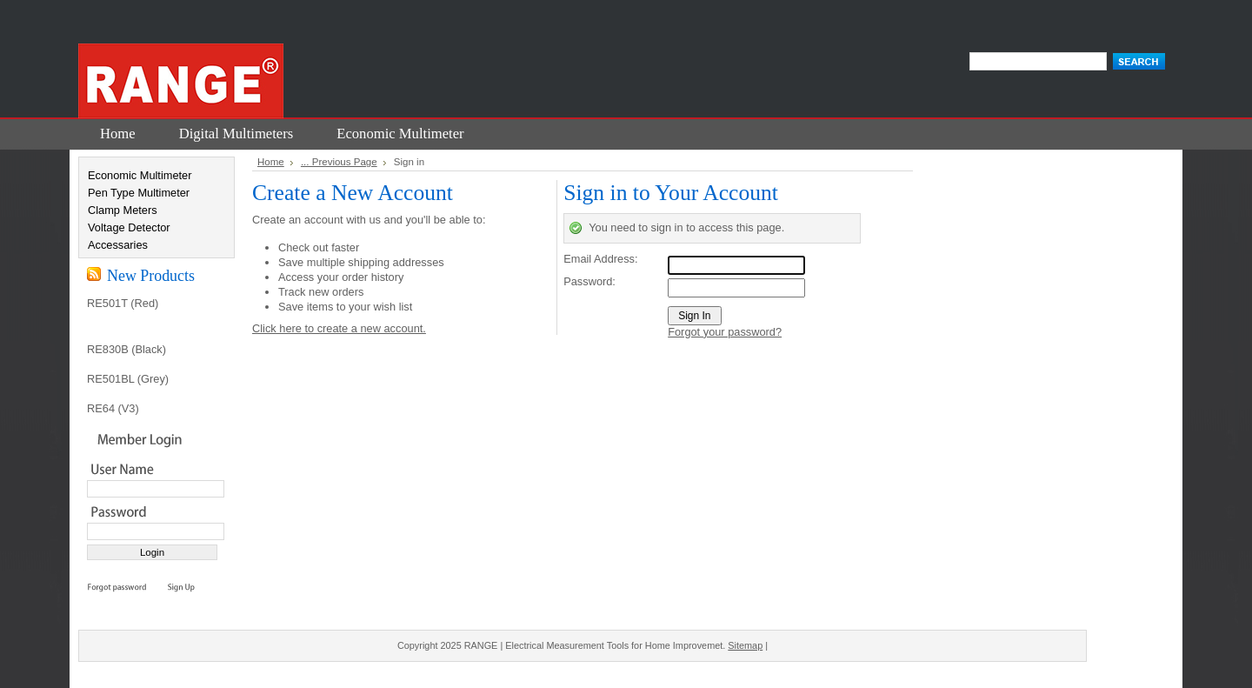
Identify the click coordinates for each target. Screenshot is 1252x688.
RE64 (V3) (113, 408)
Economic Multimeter (139, 175)
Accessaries (118, 244)
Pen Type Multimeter (139, 192)
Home (270, 162)
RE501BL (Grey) (128, 378)
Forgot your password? (725, 331)
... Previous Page (339, 162)
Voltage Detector (129, 227)
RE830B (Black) (126, 349)
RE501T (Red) (122, 303)
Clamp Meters (122, 210)
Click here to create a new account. (339, 328)
